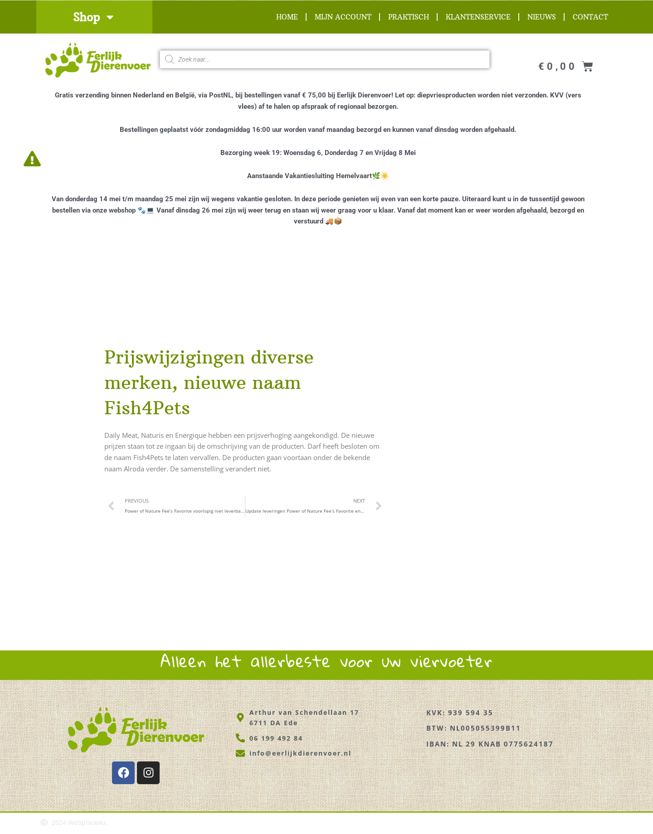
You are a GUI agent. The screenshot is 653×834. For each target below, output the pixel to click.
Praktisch (408, 17)
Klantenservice (478, 17)
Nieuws (541, 17)
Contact (590, 17)
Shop (94, 17)
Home (287, 17)
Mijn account (343, 17)
